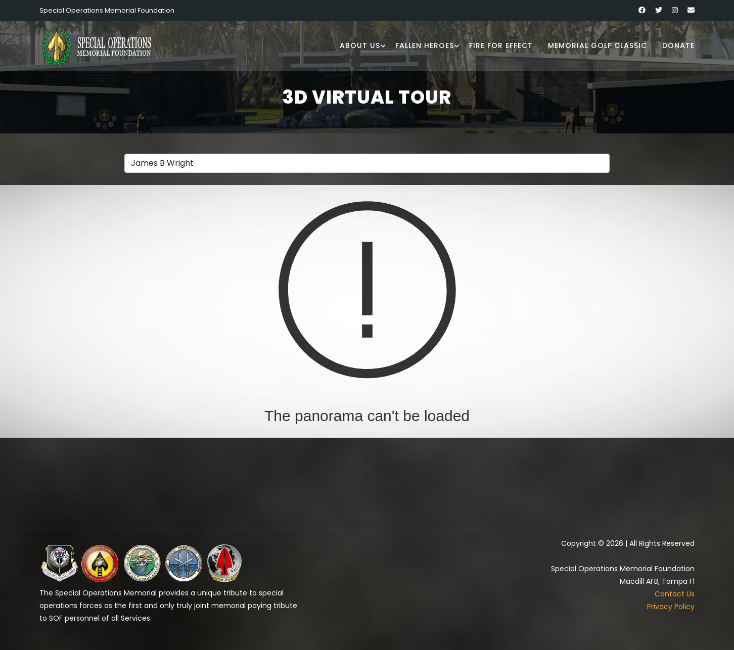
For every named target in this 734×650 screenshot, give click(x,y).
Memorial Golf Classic (597, 45)
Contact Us (675, 594)
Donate (678, 45)
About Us (360, 45)
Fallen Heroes (424, 45)
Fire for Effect (501, 45)
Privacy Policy (671, 606)
